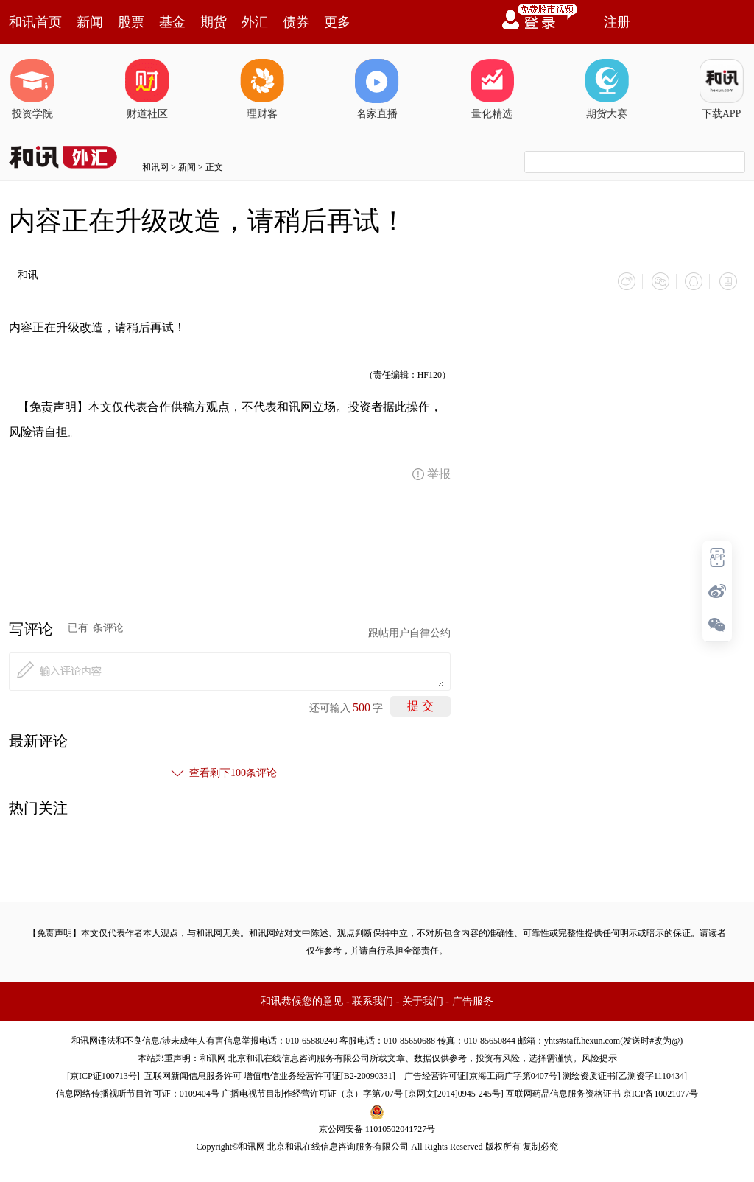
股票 (131, 22)
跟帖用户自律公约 (409, 630)
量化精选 (492, 89)
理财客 (262, 89)
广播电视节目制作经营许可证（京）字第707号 (312, 1091)
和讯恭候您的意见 (302, 999)
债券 (296, 22)
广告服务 (472, 999)
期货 (213, 22)
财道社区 (147, 89)
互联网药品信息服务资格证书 (563, 1091)
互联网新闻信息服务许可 (193, 1074)
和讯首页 (35, 22)
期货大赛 (607, 89)
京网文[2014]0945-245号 (454, 1091)
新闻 (90, 22)
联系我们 (372, 999)
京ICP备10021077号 (661, 1091)
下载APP (722, 89)
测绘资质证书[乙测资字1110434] (625, 1074)
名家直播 (377, 89)
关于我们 (422, 999)
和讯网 (155, 167)
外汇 (255, 22)
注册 (617, 22)
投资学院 (32, 89)
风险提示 (599, 1056)
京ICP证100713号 (103, 1074)
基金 (172, 22)
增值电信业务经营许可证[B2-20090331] (319, 1074)
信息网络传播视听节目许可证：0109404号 (137, 1091)
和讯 (28, 275)
